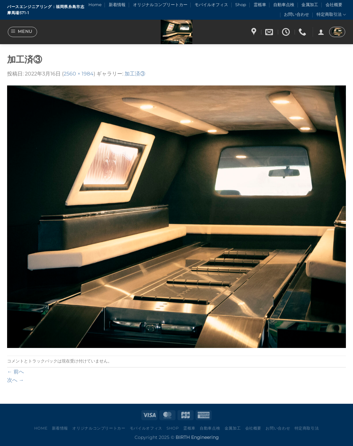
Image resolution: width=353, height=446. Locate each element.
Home (95, 4)
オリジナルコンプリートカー (160, 4)
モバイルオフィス (211, 4)
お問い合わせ (296, 14)
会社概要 (334, 4)
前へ (15, 372)
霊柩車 (260, 4)
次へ (15, 380)
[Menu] (22, 32)
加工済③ (135, 74)
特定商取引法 (331, 15)
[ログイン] (321, 32)
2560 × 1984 (79, 74)
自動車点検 (283, 4)
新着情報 (117, 4)
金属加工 (309, 4)
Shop (240, 4)
